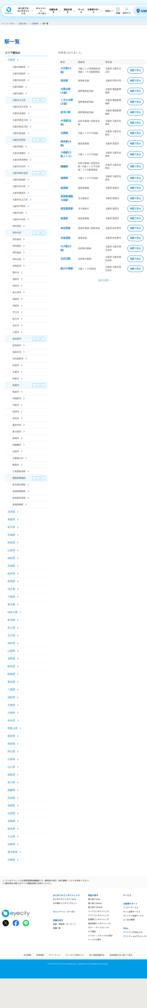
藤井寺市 (16, 425)
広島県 (11, 759)
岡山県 (11, 751)
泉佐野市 (16, 338)
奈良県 (11, 720)
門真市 (15, 405)
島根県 (11, 743)
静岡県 (11, 674)
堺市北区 (16, 259)
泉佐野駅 (66, 228)
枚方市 (15, 319)
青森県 (11, 519)
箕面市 (15, 385)
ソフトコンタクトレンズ (98, 915)
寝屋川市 (16, 352)
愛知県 (11, 681)
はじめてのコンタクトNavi (64, 899)
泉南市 (15, 438)
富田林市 (16, 345)
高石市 (15, 418)
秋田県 (11, 542)
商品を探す (93, 895)
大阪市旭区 (18, 146)
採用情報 (40, 955)
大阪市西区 (18, 87)
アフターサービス (130, 907)
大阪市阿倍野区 (20, 159)
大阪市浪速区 (19, 113)
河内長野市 (18, 358)
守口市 (15, 312)
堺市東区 (16, 239)
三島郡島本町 (19, 471)
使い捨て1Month (95, 907)
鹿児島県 (13, 852)
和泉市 (15, 378)
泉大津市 (16, 292)
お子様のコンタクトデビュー (65, 903)
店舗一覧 (57, 928)
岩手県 (11, 527)
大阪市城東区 (19, 153)
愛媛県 (11, 790)
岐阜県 (11, 666)
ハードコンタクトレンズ (98, 911)
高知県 (11, 797)
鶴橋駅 (64, 166)
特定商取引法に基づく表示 (121, 955)
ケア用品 (92, 931)
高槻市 (15, 299)
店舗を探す (22, 23)
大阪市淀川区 (19, 186)
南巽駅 (64, 178)
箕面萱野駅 (67, 208)
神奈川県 (13, 612)
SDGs (125, 928)
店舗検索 (34, 23)
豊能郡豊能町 (19, 478)
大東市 (15, 372)
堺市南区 (16, 252)
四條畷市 (16, 445)
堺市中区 (16, 232)
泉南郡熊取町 (19, 491)
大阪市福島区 (19, 73)
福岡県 (11, 805)
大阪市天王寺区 (20, 106)
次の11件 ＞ (105, 280)
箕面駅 (64, 188)
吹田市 (15, 285)
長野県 (11, 658)
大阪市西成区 (19, 179)
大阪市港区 (18, 93)
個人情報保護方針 (96, 955)
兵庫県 (11, 712)
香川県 (11, 782)
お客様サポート (130, 903)
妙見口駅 (66, 112)
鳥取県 (11, 736)
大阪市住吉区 (19, 166)
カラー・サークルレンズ (98, 927)
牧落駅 (64, 218)
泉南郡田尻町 (19, 498)
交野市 (15, 451)
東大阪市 (16, 431)
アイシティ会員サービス (133, 915)
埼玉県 (11, 589)
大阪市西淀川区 (20, 120)
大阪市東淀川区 (20, 126)
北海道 (11, 511)
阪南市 (15, 464)
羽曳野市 (16, 398)
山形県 (11, 550)
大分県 (11, 836)
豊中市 (15, 272)
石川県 (11, 635)
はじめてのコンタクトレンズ (66, 895)
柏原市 (15, 392)
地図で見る (135, 70)
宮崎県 (11, 844)
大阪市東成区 (19, 133)
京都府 (11, 705)
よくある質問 (129, 919)
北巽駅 (64, 133)
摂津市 (15, 411)
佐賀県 (11, 813)
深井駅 (64, 80)
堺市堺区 (16, 226)
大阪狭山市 (18, 458)
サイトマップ (54, 955)
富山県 (11, 627)
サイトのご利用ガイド (74, 955)
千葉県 (11, 596)
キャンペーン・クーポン (64, 911)
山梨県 (11, 651)
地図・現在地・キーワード (64, 924)
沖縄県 (11, 859)
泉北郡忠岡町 (19, 484)
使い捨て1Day (94, 899)
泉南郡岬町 (18, 504)
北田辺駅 (66, 258)
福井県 (11, 643)
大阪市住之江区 (20, 199)
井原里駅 (66, 238)
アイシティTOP (8, 23)
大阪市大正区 (19, 100)
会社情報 (27, 955)
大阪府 (11, 59)
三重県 (11, 689)
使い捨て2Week (95, 903)
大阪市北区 (18, 213)
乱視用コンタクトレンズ (98, 919)
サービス (127, 895)
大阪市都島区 (19, 67)
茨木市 (15, 325)
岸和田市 (16, 266)
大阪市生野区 (19, 140)
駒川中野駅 (67, 268)
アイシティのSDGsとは (133, 932)
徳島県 (11, 774)
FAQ (118, 12)
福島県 (11, 558)
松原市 (15, 365)
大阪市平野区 (19, 206)
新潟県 (11, 620)
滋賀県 (11, 697)
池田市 (15, 279)
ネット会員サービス (131, 911)
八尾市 (15, 332)
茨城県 (11, 565)
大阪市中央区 (19, 219)
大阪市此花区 (19, 80)
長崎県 (11, 821)
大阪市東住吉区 (20, 173)
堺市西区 (16, 246)
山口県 (11, 767)
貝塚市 (15, 305)
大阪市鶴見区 (19, 193)
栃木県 (11, 573)
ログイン (127, 12)
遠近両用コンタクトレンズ (99, 923)
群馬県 (11, 581)
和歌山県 (13, 728)
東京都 (11, 604)
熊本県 (11, 828)
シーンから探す (94, 939)
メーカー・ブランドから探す (100, 935)
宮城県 (11, 535)
